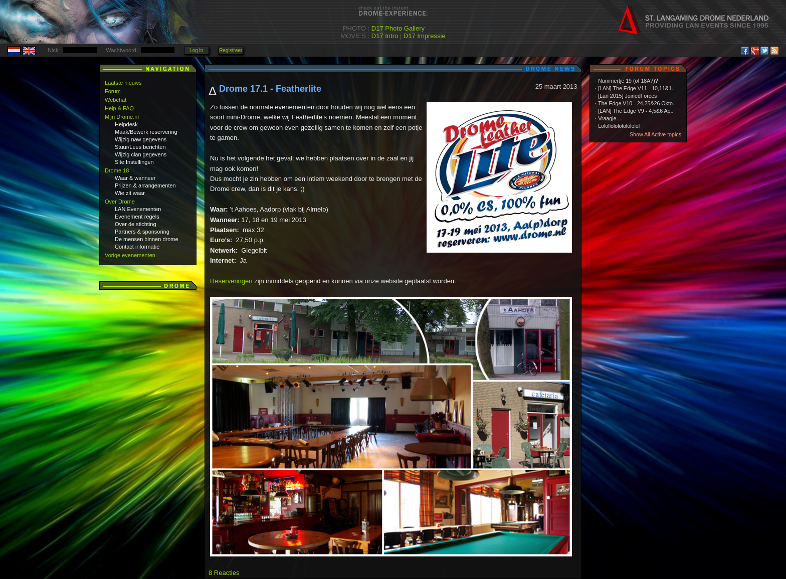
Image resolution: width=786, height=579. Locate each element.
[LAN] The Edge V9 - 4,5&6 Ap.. (635, 111)
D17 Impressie (425, 36)
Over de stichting (135, 224)
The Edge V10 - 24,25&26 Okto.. (637, 103)
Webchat (115, 100)
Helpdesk (126, 124)
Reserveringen (231, 281)
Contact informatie (137, 247)
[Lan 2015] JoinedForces (627, 96)
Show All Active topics (655, 134)
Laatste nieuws (123, 83)
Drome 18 (117, 170)
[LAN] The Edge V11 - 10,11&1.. (636, 88)
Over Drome (120, 202)
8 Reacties (224, 572)
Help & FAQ (119, 108)
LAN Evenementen (138, 209)
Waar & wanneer (135, 178)
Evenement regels (137, 217)
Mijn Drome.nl (122, 117)
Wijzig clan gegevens (140, 154)
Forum (113, 91)
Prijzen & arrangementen (145, 185)
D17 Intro (384, 36)
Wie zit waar (130, 193)
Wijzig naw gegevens (140, 139)
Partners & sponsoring (142, 232)
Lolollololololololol (619, 126)
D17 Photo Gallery (398, 28)
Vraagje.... (610, 118)
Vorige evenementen (130, 255)
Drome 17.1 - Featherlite (270, 89)
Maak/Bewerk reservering (146, 132)
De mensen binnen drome (146, 239)
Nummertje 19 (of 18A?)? (628, 81)
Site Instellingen (134, 162)
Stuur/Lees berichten (140, 147)
